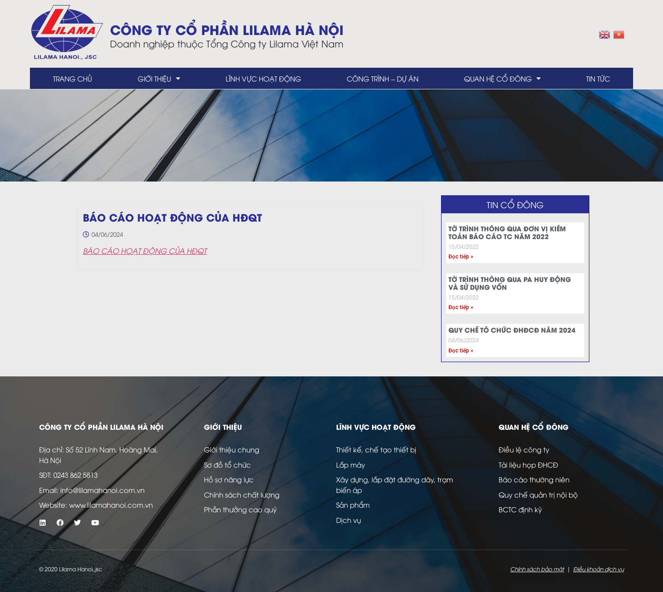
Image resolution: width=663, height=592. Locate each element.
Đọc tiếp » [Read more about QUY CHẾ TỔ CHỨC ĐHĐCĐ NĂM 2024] (460, 350)
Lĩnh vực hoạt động (263, 78)
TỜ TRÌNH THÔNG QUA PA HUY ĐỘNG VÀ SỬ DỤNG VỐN (509, 283)
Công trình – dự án (382, 78)
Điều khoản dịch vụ (598, 569)
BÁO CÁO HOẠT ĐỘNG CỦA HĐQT (145, 251)
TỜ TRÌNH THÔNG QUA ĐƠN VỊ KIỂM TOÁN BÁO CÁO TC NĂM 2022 (507, 232)
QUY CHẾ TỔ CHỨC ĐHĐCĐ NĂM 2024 (512, 329)
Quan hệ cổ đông (502, 78)
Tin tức (598, 78)
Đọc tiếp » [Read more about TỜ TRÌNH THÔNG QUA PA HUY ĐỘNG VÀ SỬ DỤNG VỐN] (460, 307)
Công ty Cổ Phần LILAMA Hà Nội (226, 28)
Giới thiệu (159, 78)
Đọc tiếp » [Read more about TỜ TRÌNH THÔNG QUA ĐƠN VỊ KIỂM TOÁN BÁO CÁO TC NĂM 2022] (460, 256)
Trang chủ (72, 78)
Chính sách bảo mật (537, 569)
